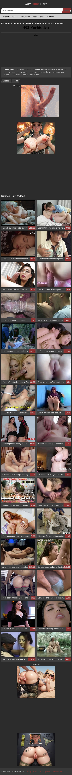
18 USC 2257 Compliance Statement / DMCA (48, 772)
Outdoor (50, 17)
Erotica (6, 81)
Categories (25, 17)
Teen (35, 17)
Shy (42, 17)
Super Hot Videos (10, 17)
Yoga (15, 81)
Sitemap (28, 772)
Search (66, 10)
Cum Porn (36, 4)
